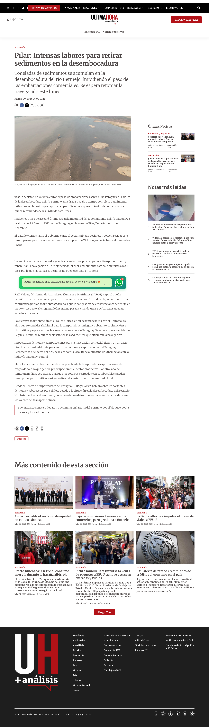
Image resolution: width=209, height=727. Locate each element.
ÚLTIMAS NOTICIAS (44, 8)
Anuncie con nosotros (117, 636)
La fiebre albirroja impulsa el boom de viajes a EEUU (165, 518)
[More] (99, 8)
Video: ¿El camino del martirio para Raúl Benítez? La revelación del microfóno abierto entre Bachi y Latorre (173, 240)
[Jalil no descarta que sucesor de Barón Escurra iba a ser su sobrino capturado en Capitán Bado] (187, 158)
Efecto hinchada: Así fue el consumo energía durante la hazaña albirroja (42, 573)
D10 (122, 8)
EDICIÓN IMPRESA (186, 19)
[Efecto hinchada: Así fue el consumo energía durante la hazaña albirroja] (44, 547)
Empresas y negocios (159, 133)
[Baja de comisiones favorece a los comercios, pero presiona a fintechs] (104, 493)
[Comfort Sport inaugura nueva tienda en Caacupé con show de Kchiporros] (187, 136)
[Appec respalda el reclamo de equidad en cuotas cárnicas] (44, 493)
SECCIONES (90, 8)
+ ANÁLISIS (110, 8)
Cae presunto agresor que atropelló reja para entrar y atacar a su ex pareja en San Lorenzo (173, 267)
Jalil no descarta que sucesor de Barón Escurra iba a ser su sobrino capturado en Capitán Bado (163, 162)
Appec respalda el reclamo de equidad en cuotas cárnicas (43, 518)
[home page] (104, 19)
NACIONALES (72, 8)
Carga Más (104, 612)
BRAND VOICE (174, 8)
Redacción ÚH (172, 146)
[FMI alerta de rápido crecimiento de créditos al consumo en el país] (165, 547)
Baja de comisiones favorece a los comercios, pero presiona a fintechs (102, 518)
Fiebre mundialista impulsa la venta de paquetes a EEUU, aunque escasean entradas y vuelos (103, 575)
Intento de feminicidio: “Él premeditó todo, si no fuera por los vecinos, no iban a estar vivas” (173, 227)
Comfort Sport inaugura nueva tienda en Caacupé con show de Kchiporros (161, 139)
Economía (20, 47)
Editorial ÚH (92, 31)
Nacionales (153, 155)
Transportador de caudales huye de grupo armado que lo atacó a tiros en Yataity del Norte (171, 280)
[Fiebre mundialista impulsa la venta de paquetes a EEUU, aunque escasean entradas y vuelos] (104, 547)
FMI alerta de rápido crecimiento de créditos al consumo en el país (163, 573)
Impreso (21, 439)
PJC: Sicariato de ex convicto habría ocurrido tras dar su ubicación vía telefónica (170, 253)
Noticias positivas (114, 31)
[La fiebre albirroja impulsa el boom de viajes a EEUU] (165, 493)
